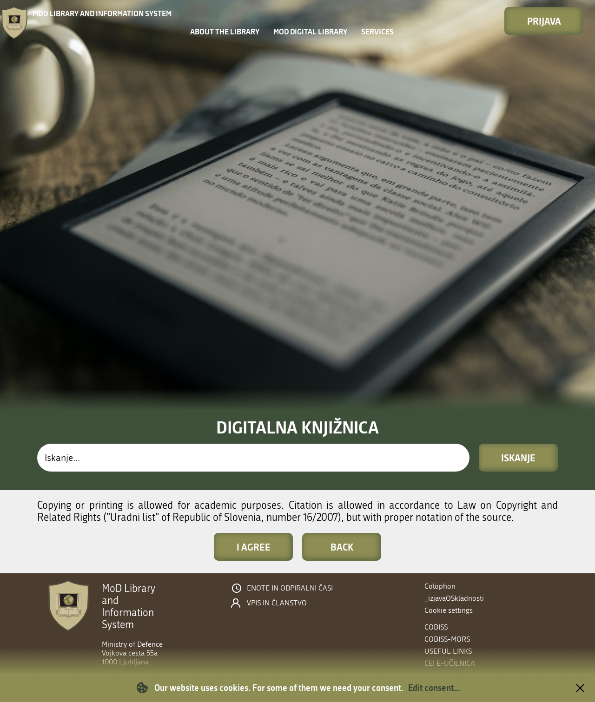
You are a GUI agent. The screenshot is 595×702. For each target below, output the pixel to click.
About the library (224, 31)
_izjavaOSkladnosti (454, 598)
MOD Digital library (310, 31)
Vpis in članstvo (277, 603)
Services (377, 31)
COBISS (436, 627)
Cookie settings (448, 610)
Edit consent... (434, 688)
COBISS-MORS (447, 639)
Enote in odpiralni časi (290, 588)
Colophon (440, 586)
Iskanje (518, 457)
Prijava (544, 20)
